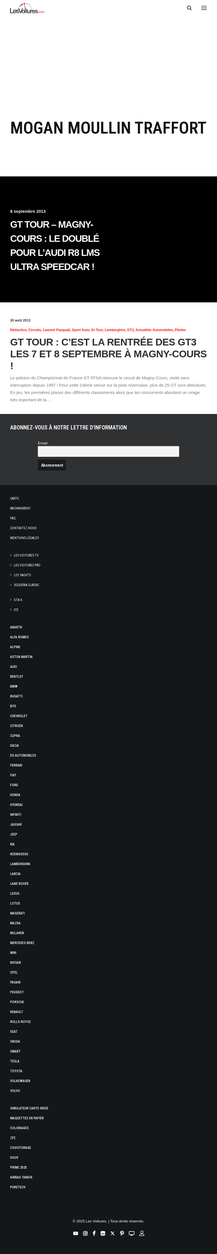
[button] (204, 8)
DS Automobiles (23, 755)
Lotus (15, 903)
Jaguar (16, 825)
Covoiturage (20, 1148)
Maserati (17, 913)
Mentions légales (24, 538)
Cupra (15, 736)
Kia (12, 844)
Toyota (16, 1071)
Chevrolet (18, 716)
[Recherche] (187, 7)
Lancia (15, 874)
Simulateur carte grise (29, 1108)
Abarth (16, 627)
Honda (15, 795)
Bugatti (16, 696)
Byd (13, 706)
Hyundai (16, 805)
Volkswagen (20, 1081)
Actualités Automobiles (154, 330)
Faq (13, 518)
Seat (14, 1032)
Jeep (13, 834)
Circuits (34, 330)
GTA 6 (18, 600)
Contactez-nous (23, 528)
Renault (16, 1012)
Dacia (14, 746)
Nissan (15, 963)
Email (42, 443)
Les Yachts (22, 575)
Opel (14, 972)
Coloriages (19, 1128)
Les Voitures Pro (27, 565)
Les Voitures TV (26, 555)
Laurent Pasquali (56, 330)
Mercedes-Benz (22, 943)
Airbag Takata (21, 1177)
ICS (16, 610)
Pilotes (180, 330)
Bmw (14, 686)
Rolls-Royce (20, 1022)
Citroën (16, 726)
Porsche (17, 1002)
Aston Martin (21, 657)
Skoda (15, 1041)
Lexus (14, 894)
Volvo (15, 1091)
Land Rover (19, 884)
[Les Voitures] (27, 8)
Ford (14, 785)
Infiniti (15, 815)
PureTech (17, 1187)
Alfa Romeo (19, 637)
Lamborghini (115, 330)
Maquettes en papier (27, 1118)
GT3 (130, 330)
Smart (15, 1051)
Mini (13, 953)
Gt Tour (97, 330)
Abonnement (20, 508)
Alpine (15, 647)
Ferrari (16, 765)
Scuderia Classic (26, 585)
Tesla (14, 1061)
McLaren (17, 933)
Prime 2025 (18, 1167)
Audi (13, 667)
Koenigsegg (19, 854)
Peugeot (17, 992)
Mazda (15, 923)
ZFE (13, 1138)
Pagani (15, 982)
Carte (14, 498)
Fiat (13, 775)
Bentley (16, 677)
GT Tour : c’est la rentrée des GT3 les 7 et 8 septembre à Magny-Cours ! (108, 353)
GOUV (14, 1158)
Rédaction (18, 330)
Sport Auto (80, 330)
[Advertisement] (108, 62)
